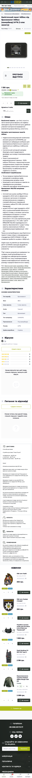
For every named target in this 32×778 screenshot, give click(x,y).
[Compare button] (29, 86)
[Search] (5, 2)
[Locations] (27, 2)
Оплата (9, 517)
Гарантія (9, 531)
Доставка (10, 446)
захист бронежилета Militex (18, 278)
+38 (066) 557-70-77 (16, 727)
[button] (8, 67)
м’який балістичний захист (9, 273)
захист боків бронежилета (22, 267)
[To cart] (23, 592)
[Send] (28, 111)
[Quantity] (7, 103)
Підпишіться (24, 748)
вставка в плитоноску (20, 271)
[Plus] (11, 103)
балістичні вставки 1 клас (9, 280)
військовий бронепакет (11, 275)
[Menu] (2, 2)
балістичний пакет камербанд (14, 266)
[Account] (30, 2)
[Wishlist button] (24, 86)
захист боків (24, 275)
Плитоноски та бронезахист (11, 13)
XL (27, 686)
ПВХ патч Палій (22, 573)
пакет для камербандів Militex (10, 276)
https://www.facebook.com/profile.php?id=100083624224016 (20, 736)
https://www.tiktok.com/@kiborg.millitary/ (16, 736)
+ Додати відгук (16, 349)
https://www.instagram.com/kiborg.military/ (12, 736)
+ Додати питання (16, 406)
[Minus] (3, 103)
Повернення (11, 542)
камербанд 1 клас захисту (9, 269)
